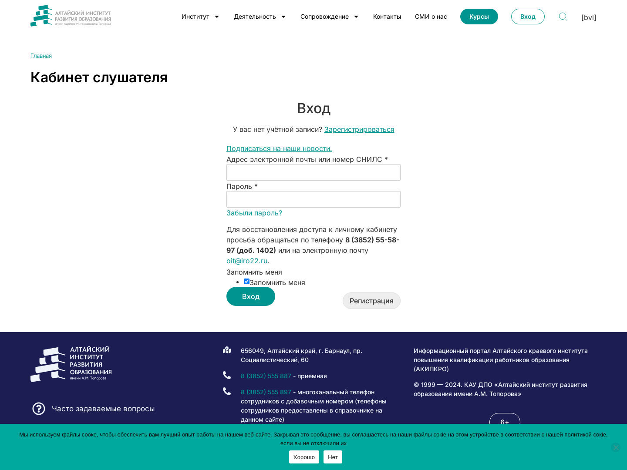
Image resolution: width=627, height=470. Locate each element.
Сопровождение (329, 16)
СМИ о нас (431, 16)
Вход (251, 296)
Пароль (242, 186)
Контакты (387, 16)
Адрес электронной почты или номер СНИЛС (307, 159)
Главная (41, 55)
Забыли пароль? (254, 212)
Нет (333, 457)
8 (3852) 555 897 (266, 392)
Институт (201, 16)
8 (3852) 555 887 (266, 375)
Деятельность (260, 16)
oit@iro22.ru (246, 260)
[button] (504, 422)
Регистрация (372, 300)
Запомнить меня (254, 272)
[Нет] (615, 447)
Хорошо (304, 457)
